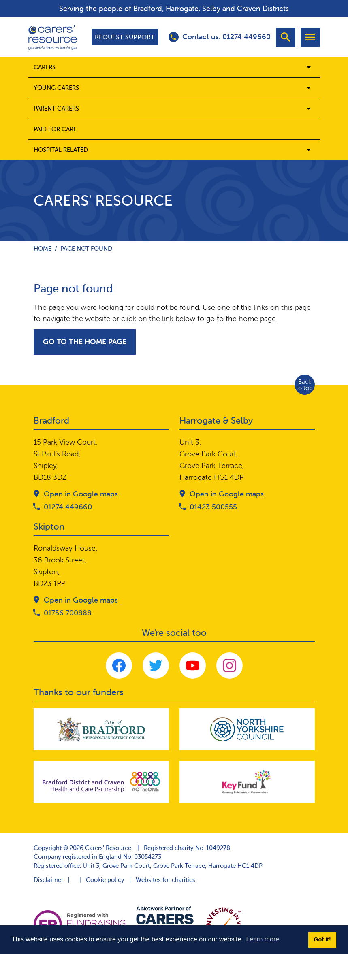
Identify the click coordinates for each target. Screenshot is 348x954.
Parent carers (56, 108)
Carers (45, 67)
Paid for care (55, 129)
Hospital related (61, 149)
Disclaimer (48, 880)
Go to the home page (84, 341)
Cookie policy (105, 880)
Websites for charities (165, 880)
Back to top (304, 385)
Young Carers (56, 88)
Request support (125, 37)
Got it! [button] (322, 939)
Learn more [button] (262, 939)
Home (42, 248)
